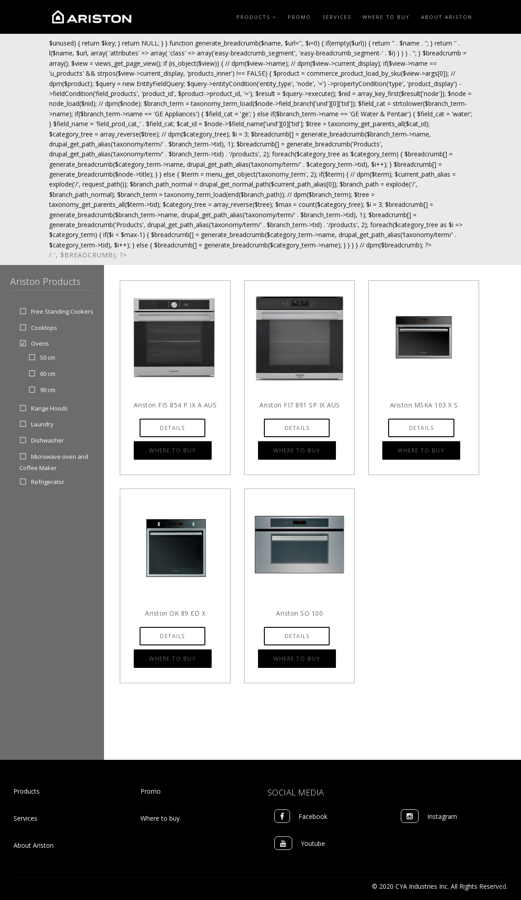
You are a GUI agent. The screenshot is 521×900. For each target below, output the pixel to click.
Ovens (40, 344)
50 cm (47, 358)
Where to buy (160, 818)
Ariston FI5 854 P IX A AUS (175, 405)
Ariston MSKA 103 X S (424, 405)
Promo (299, 17)
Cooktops (44, 328)
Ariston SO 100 (299, 613)
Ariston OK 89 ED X (175, 613)
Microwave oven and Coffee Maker (53, 461)
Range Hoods (49, 408)
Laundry (42, 424)
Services (336, 17)
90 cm (47, 390)
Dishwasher (47, 440)
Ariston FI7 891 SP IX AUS (299, 405)
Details (172, 428)
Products (256, 17)
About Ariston (446, 17)
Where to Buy (386, 17)
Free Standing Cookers (62, 311)
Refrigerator (47, 482)
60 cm (47, 374)
